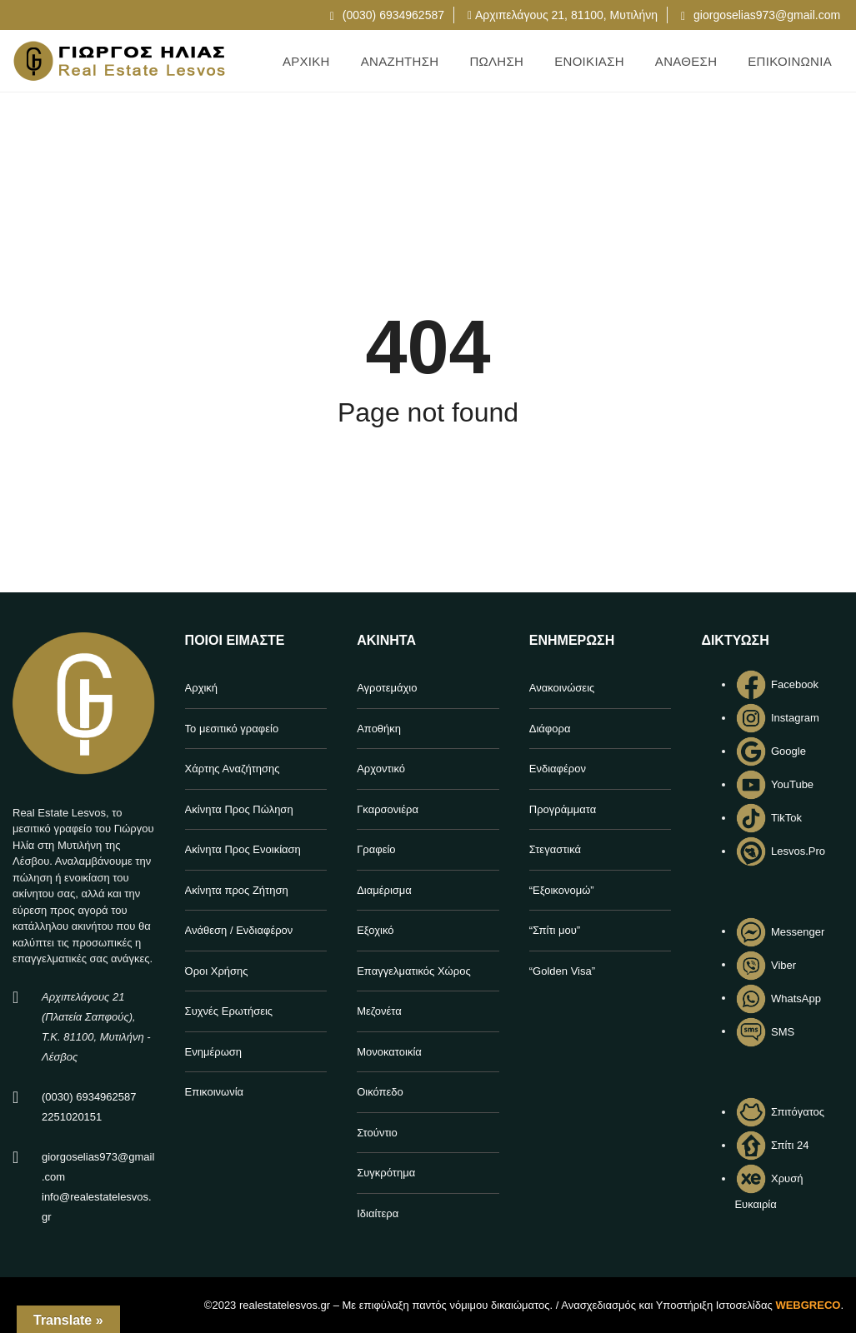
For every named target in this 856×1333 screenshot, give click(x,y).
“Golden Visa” (562, 971)
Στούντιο (377, 1132)
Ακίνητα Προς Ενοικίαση (243, 849)
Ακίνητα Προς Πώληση (239, 809)
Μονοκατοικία (389, 1052)
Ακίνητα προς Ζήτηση (236, 890)
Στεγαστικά (555, 849)
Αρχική (201, 687)
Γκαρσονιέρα (387, 809)
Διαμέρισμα (384, 890)
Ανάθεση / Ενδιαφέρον (239, 930)
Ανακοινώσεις (562, 687)
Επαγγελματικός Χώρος (413, 971)
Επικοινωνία (214, 1092)
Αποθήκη (379, 728)
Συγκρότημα (386, 1172)
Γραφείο (376, 849)
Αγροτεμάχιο (387, 687)
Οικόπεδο (380, 1092)
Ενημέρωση (214, 1052)
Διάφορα (550, 728)
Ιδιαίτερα (377, 1213)
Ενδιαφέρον (557, 768)
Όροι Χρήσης (216, 971)
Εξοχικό (375, 930)
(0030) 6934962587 (387, 15)
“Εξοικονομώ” (561, 890)
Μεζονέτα (379, 1011)
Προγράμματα (562, 809)
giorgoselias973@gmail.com (760, 15)
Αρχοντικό (381, 768)
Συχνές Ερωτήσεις (229, 1011)
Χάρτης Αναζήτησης (232, 768)
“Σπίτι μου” (554, 930)
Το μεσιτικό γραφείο (232, 728)
